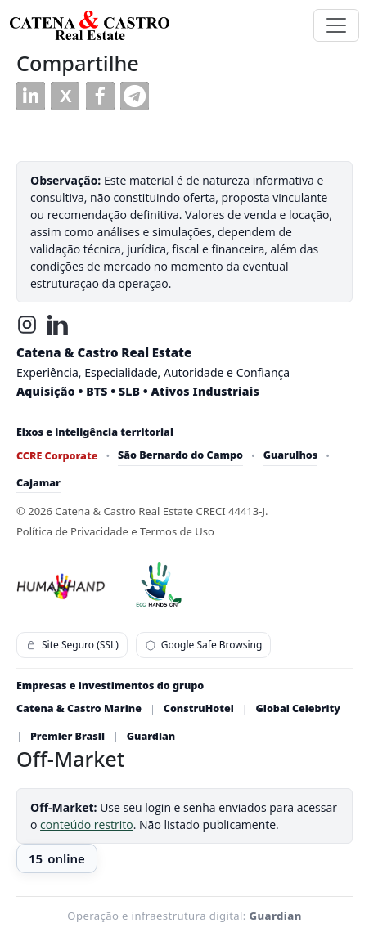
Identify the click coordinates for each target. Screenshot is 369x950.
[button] (30, 96)
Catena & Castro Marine (79, 708)
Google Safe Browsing (204, 645)
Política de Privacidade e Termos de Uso (115, 531)
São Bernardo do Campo (180, 455)
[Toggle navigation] (336, 25)
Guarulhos (290, 455)
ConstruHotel (199, 708)
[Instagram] (27, 324)
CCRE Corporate (56, 456)
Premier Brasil (67, 736)
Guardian (151, 736)
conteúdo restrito (86, 824)
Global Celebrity (298, 708)
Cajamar (38, 483)
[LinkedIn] (58, 324)
